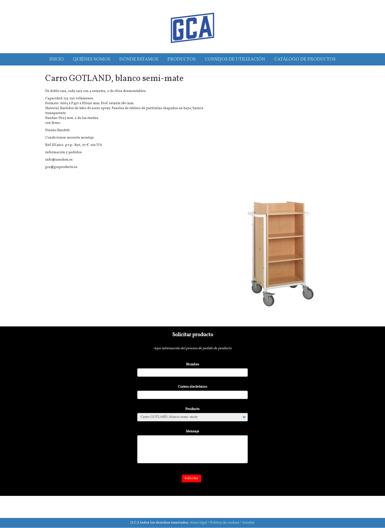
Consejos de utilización (235, 59)
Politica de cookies (224, 522)
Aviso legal (198, 522)
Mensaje (192, 431)
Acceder (248, 522)
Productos (181, 59)
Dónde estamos (138, 59)
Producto (192, 409)
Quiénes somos (91, 59)
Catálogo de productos (305, 59)
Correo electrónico (192, 387)
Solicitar (191, 478)
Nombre (192, 364)
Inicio (56, 59)
